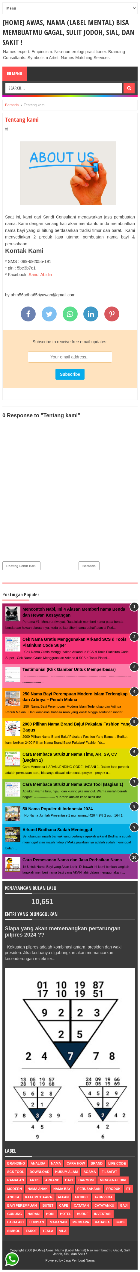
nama (56, 1163)
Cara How (76, 1163)
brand (97, 1163)
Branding (16, 1163)
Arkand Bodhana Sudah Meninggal (57, 829)
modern (14, 1189)
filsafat (109, 1172)
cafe (63, 1205)
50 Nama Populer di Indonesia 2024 (57, 808)
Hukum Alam (66, 1172)
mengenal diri (113, 1180)
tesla (48, 1231)
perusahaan (89, 1189)
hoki (50, 1214)
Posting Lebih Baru (21, 566)
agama (89, 1172)
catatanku (104, 1205)
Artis (35, 1180)
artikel (81, 1197)
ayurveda (103, 1197)
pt (128, 1189)
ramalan (15, 1180)
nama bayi (62, 1189)
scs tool (15, 1172)
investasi (102, 1214)
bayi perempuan (22, 1205)
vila (63, 1231)
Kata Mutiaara (38, 1197)
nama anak (38, 1189)
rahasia (102, 1222)
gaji (124, 1205)
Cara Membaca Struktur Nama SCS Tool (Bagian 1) (72, 784)
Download (39, 1172)
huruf (82, 1214)
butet (48, 1205)
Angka (13, 1197)
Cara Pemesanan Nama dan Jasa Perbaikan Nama (72, 859)
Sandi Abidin (40, 274)
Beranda (89, 566)
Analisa (38, 1163)
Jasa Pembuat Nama (79, 1260)
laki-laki (15, 1222)
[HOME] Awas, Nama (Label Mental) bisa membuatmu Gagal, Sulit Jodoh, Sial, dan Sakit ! (68, 32)
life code (117, 1163)
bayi (69, 1180)
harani (34, 1214)
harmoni (86, 1180)
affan (63, 1197)
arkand (52, 1180)
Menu (14, 73)
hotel (65, 1214)
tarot (31, 1231)
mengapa (81, 1222)
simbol (13, 1231)
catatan (81, 1205)
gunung (14, 1214)
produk (113, 1189)
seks (119, 1222)
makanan (58, 1222)
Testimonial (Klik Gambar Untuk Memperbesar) (69, 669)
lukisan (36, 1222)
